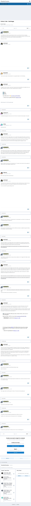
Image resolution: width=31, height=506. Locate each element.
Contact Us (13, 504)
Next (28, 28)
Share (7, 458)
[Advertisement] (11, 12)
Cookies (17, 504)
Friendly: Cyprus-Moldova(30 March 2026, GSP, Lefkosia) (7, 498)
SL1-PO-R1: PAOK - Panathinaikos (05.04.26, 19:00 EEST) (7, 478)
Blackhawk (5, 474)
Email (20, 475)
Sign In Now (15, 452)
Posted (6, 33)
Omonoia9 (5, 500)
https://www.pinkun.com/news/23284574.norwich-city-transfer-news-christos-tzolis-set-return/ (15, 275)
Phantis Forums (5, 1)
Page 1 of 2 (15, 28)
